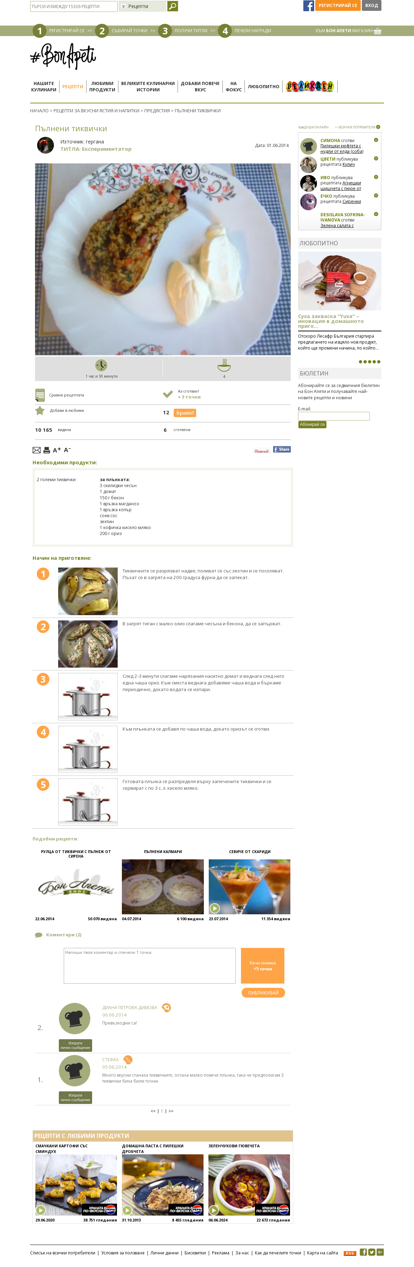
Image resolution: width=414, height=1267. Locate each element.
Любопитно (264, 87)
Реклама (220, 1253)
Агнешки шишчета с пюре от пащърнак (340, 188)
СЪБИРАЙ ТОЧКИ (129, 31)
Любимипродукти (102, 86)
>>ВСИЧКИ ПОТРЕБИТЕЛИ (355, 127)
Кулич (349, 164)
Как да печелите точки (278, 1253)
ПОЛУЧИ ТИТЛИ (191, 31)
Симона (330, 140)
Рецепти (72, 87)
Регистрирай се (338, 5)
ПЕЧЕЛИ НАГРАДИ (253, 31)
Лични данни (165, 1253)
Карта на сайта (322, 1253)
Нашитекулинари (43, 86)
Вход (371, 5)
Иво (325, 178)
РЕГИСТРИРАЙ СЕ (66, 31)
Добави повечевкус (200, 86)
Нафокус (234, 86)
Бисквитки (195, 1253)
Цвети (328, 159)
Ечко (326, 196)
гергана (95, 141)
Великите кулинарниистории (148, 86)
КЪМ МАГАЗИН (348, 31)
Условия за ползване (123, 1253)
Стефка (110, 1060)
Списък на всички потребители (62, 1253)
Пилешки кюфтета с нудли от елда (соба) (341, 148)
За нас (242, 1253)
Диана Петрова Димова (129, 1008)
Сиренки (352, 201)
